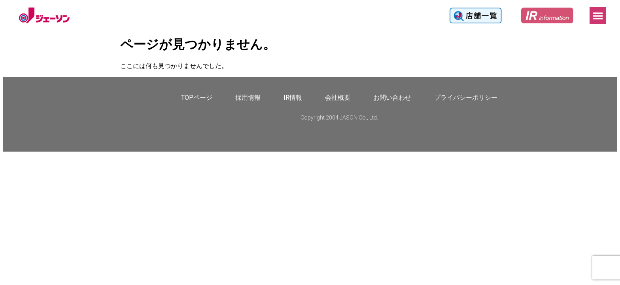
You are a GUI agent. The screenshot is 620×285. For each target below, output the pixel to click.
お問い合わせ (392, 97)
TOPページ (196, 97)
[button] (598, 15)
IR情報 (293, 97)
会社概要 (337, 97)
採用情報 (248, 97)
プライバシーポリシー (465, 97)
